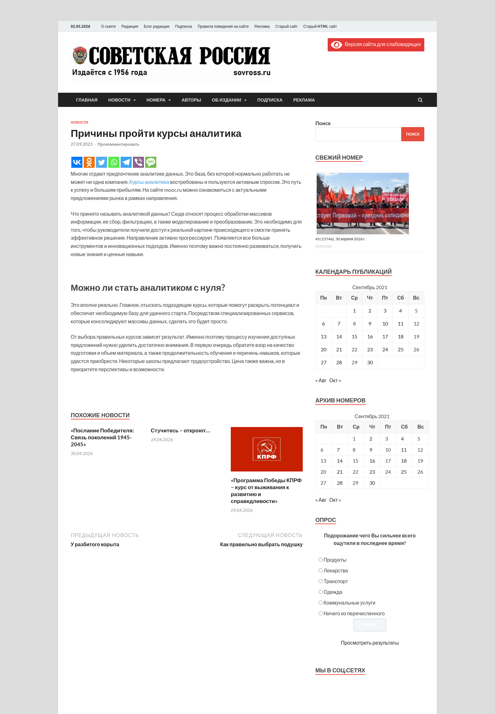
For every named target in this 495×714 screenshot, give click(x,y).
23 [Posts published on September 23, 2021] (372, 472)
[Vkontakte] (76, 162)
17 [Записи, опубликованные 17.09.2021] (385, 336)
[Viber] (138, 162)
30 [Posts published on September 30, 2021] (372, 483)
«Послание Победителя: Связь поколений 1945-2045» (102, 437)
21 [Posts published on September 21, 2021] (340, 472)
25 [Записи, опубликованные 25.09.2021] (400, 349)
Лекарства (336, 570)
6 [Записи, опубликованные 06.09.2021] (323, 323)
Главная (87, 99)
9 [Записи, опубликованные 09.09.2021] (369, 323)
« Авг (320, 380)
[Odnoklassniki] (89, 162)
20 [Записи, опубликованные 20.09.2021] (323, 349)
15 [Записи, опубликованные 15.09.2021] (354, 336)
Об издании (226, 99)
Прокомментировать (119, 144)
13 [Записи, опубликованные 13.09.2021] (323, 336)
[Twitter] (101, 162)
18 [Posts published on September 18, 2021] (404, 461)
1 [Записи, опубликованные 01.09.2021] (354, 310)
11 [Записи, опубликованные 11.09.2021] (400, 323)
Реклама (262, 26)
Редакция (130, 26)
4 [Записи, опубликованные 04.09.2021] (400, 310)
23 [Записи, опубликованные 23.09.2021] (370, 349)
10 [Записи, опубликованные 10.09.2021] (385, 323)
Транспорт (336, 581)
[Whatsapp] (113, 162)
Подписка (183, 26)
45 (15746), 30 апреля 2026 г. (340, 239)
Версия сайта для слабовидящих (376, 44)
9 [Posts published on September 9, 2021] (370, 450)
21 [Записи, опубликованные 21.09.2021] (339, 349)
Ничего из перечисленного (354, 613)
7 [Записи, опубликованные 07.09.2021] (338, 323)
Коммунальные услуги (349, 603)
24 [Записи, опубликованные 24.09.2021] (385, 349)
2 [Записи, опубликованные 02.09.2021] (369, 310)
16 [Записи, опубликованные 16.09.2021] (370, 336)
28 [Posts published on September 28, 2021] (340, 483)
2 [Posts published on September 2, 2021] (370, 439)
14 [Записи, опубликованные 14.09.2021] (339, 336)
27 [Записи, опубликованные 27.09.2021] (323, 362)
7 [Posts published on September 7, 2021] (338, 450)
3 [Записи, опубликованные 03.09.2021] (385, 310)
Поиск (323, 123)
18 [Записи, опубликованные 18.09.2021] (400, 336)
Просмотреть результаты (370, 643)
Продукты (335, 560)
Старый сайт (286, 26)
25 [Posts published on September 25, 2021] (404, 472)
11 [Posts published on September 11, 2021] (404, 450)
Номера (155, 99)
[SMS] (150, 162)
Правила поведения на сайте (223, 26)
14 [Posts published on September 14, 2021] (340, 461)
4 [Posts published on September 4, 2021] (402, 439)
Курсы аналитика (149, 182)
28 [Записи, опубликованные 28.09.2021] (339, 362)
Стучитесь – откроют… (180, 430)
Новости (119, 99)
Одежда (333, 592)
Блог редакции (157, 26)
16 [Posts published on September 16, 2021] (372, 461)
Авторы (191, 99)
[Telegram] (126, 162)
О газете (108, 26)
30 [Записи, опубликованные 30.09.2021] (370, 362)
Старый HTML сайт (320, 26)
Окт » (335, 380)
